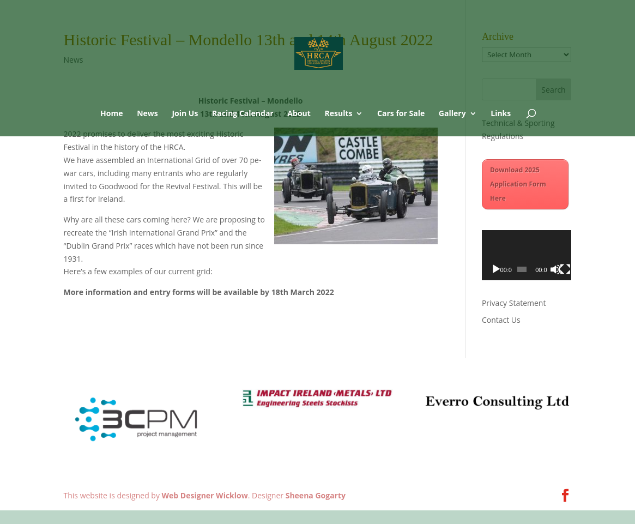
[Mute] (555, 269)
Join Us (185, 114)
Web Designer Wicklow (205, 495)
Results (338, 114)
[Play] (496, 269)
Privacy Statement (514, 303)
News (147, 114)
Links (501, 114)
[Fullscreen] (565, 269)
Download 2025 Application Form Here (518, 184)
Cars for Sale (401, 114)
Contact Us (501, 320)
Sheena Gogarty (316, 495)
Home (111, 114)
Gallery (452, 114)
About (298, 114)
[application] (527, 255)
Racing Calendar (243, 114)
